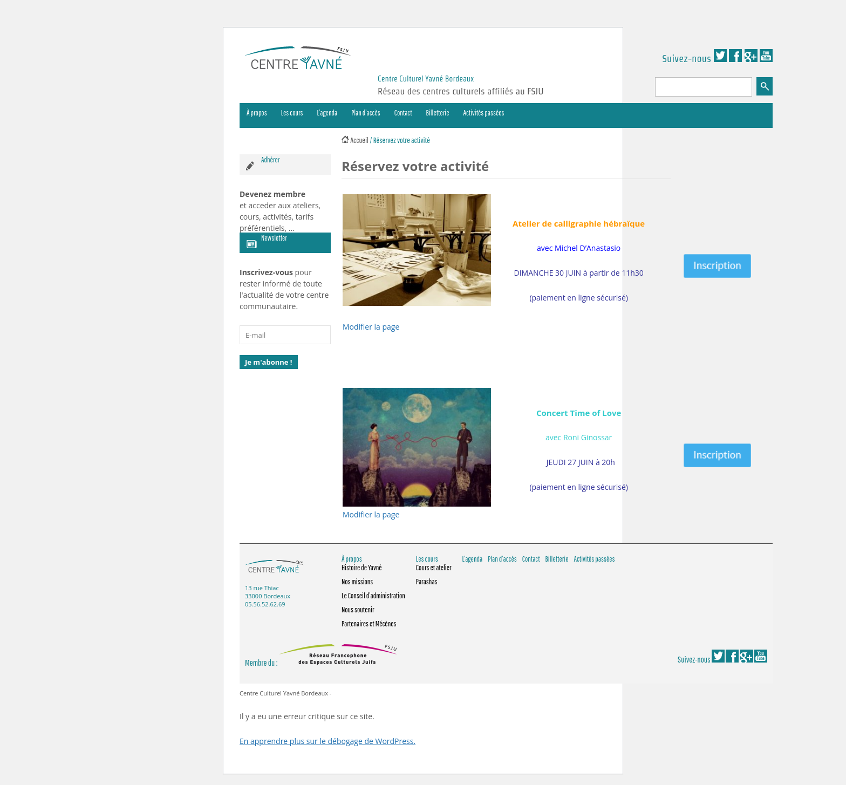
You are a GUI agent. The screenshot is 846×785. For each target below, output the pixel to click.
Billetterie (437, 112)
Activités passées (483, 112)
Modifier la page (371, 327)
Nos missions (357, 581)
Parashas (427, 581)
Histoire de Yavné (362, 567)
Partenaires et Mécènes (369, 623)
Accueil (359, 140)
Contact (403, 112)
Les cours (292, 112)
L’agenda (327, 112)
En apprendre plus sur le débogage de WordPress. (327, 741)
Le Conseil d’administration (373, 595)
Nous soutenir (358, 609)
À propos (257, 112)
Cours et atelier (434, 567)
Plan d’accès (365, 112)
